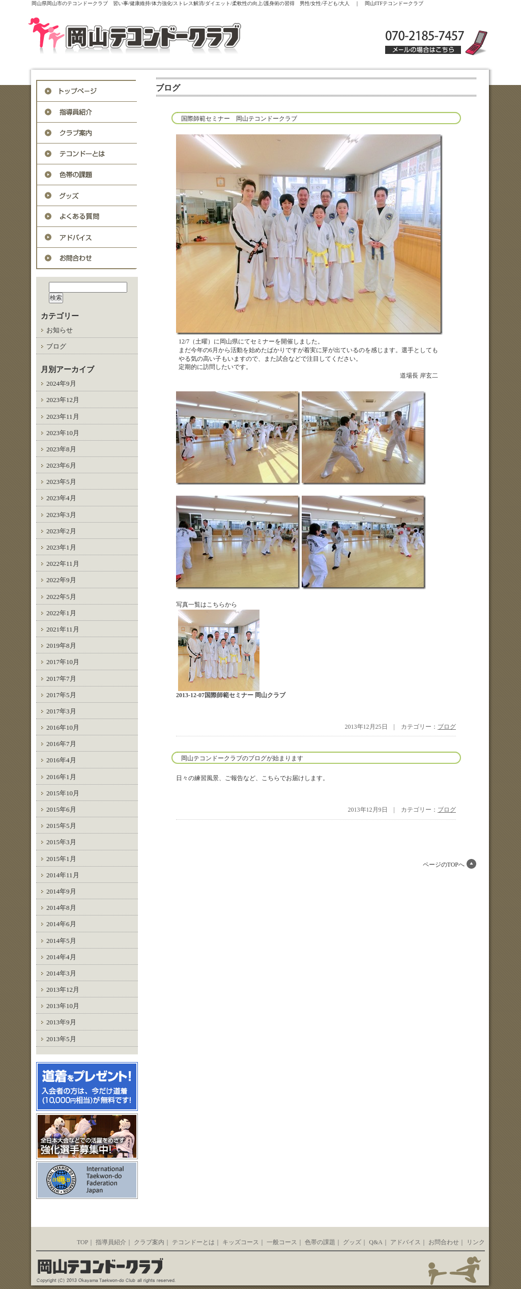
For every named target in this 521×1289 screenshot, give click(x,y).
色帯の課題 (87, 174)
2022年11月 (62, 563)
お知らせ (59, 330)
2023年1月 (61, 547)
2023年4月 (61, 498)
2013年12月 (62, 989)
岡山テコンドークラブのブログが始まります (242, 758)
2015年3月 (61, 842)
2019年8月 (61, 645)
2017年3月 (61, 711)
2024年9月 (61, 383)
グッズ (87, 195)
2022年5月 (61, 596)
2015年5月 (61, 825)
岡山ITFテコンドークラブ (156, 36)
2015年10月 (62, 793)
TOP (82, 1242)
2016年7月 (61, 744)
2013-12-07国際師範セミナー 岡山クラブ (230, 695)
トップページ (87, 91)
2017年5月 (61, 695)
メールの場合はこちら (423, 50)
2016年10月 (62, 727)
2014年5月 (61, 940)
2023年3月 (61, 515)
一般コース (282, 1242)
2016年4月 (61, 760)
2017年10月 (62, 662)
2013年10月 (62, 1006)
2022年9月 (61, 580)
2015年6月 (61, 809)
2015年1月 (61, 859)
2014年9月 (61, 891)
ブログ (56, 346)
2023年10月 (62, 433)
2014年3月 (61, 973)
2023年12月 (62, 400)
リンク (476, 1242)
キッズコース (240, 1242)
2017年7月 (61, 678)
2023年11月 (62, 416)
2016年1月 (61, 777)
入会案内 (87, 133)
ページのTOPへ (444, 864)
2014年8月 (61, 907)
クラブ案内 (149, 1242)
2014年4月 (61, 957)
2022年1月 (61, 613)
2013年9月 (61, 1022)
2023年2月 (61, 531)
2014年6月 (61, 924)
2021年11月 (62, 629)
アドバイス (87, 237)
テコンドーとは (87, 154)
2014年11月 (62, 875)
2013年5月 (61, 1039)
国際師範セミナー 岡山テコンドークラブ (239, 118)
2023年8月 (61, 449)
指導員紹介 (87, 112)
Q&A (87, 216)
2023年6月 (61, 465)
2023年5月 (61, 481)
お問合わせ (87, 258)
